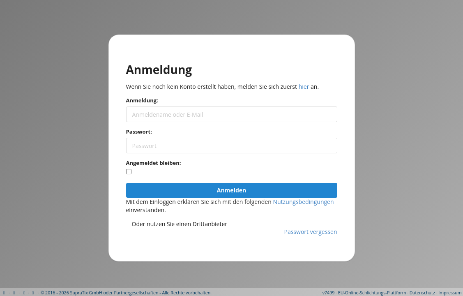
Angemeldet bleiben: (153, 162)
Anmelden (231, 190)
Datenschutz (422, 293)
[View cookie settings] (24, 293)
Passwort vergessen (310, 232)
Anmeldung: (142, 100)
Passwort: (139, 131)
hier (304, 86)
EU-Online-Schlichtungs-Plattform (372, 293)
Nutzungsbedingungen (303, 202)
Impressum (449, 293)
